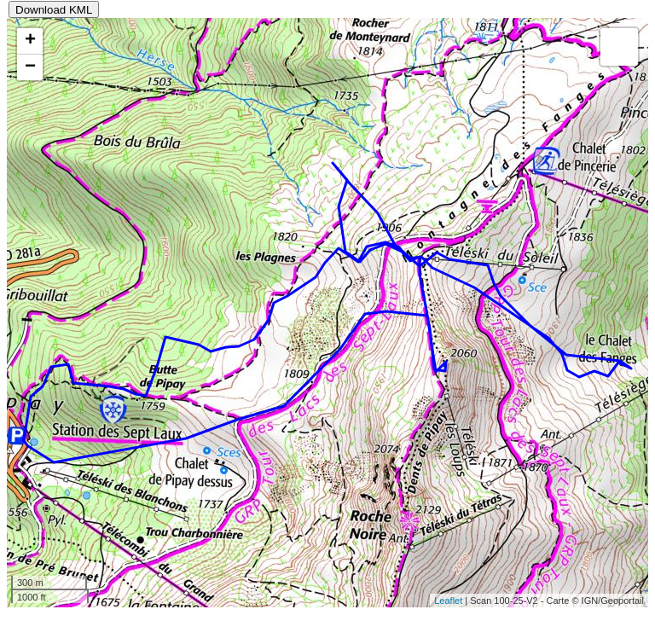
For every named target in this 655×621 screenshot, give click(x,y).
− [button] (30, 67)
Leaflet (448, 600)
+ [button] (30, 41)
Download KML (53, 9)
